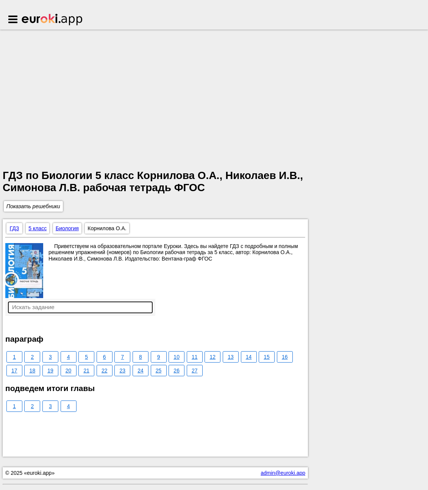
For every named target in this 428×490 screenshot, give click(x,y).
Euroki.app (52, 20)
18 (33, 371)
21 (86, 371)
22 (105, 371)
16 (285, 357)
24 (140, 371)
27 (195, 371)
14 (249, 357)
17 (14, 371)
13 (231, 357)
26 (176, 371)
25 (159, 371)
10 (176, 357)
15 (267, 357)
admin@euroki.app (283, 473)
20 (69, 371)
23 (123, 371)
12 (213, 357)
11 (195, 357)
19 (50, 371)
